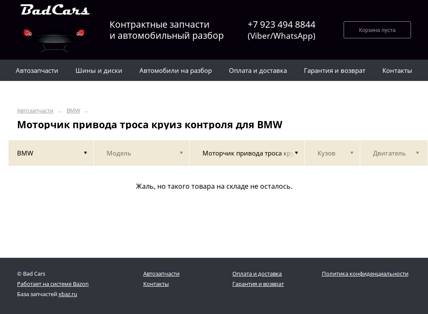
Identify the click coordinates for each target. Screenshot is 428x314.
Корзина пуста (377, 30)
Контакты (156, 284)
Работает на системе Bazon (53, 284)
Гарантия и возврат (258, 284)
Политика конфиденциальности (365, 273)
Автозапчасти (35, 110)
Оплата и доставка (257, 273)
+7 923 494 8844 (281, 30)
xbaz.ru (67, 294)
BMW (73, 110)
